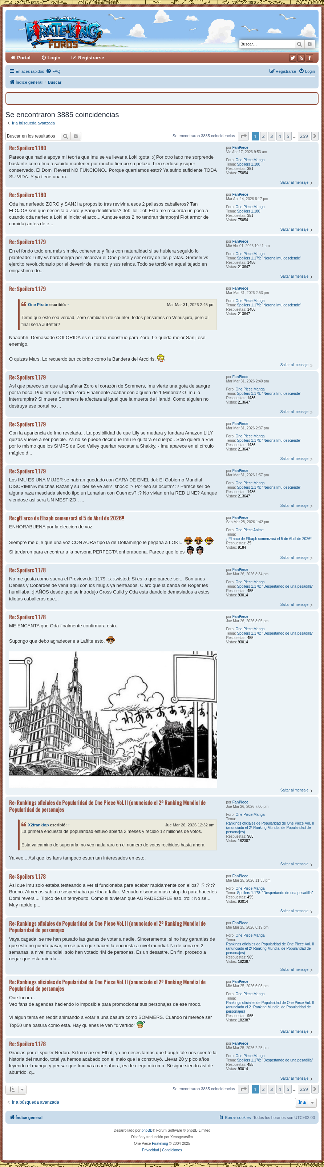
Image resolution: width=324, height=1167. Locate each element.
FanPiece (240, 148)
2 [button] (263, 136)
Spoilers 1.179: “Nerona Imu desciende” (269, 258)
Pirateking (160, 1144)
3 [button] (271, 136)
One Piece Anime (250, 530)
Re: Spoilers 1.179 (27, 241)
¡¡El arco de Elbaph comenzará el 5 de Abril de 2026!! (269, 539)
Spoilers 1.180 (248, 164)
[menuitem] (53, 71)
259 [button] (304, 136)
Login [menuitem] (54, 57)
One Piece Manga (250, 160)
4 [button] (280, 136)
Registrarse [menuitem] (91, 57)
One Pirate (38, 304)
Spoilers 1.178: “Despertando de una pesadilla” (275, 586)
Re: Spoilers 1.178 (27, 570)
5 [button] (288, 136)
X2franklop (38, 825)
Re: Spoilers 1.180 (27, 147)
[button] (243, 136)
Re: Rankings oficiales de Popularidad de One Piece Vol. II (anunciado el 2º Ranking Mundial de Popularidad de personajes (107, 806)
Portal (24, 57)
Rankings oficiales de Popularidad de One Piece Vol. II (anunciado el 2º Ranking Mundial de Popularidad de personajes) (270, 827)
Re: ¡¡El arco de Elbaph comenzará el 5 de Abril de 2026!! (66, 518)
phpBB (147, 1130)
